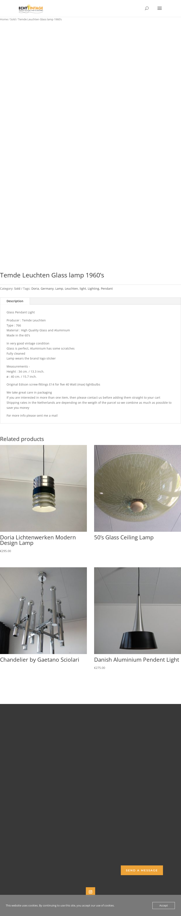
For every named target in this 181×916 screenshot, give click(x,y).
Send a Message (142, 870)
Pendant (107, 289)
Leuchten (71, 289)
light (83, 289)
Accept (163, 905)
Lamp (59, 289)
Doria (35, 289)
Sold (13, 19)
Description (15, 301)
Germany (47, 289)
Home (4, 19)
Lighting (93, 289)
